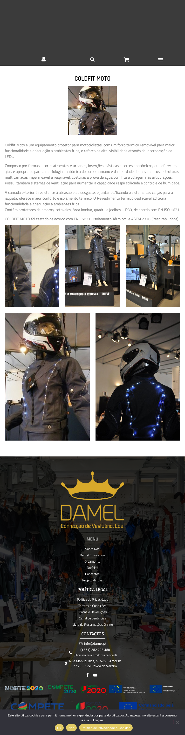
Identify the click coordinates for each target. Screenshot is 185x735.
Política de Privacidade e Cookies (106, 728)
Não (72, 728)
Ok (59, 728)
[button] (161, 59)
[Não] (177, 722)
